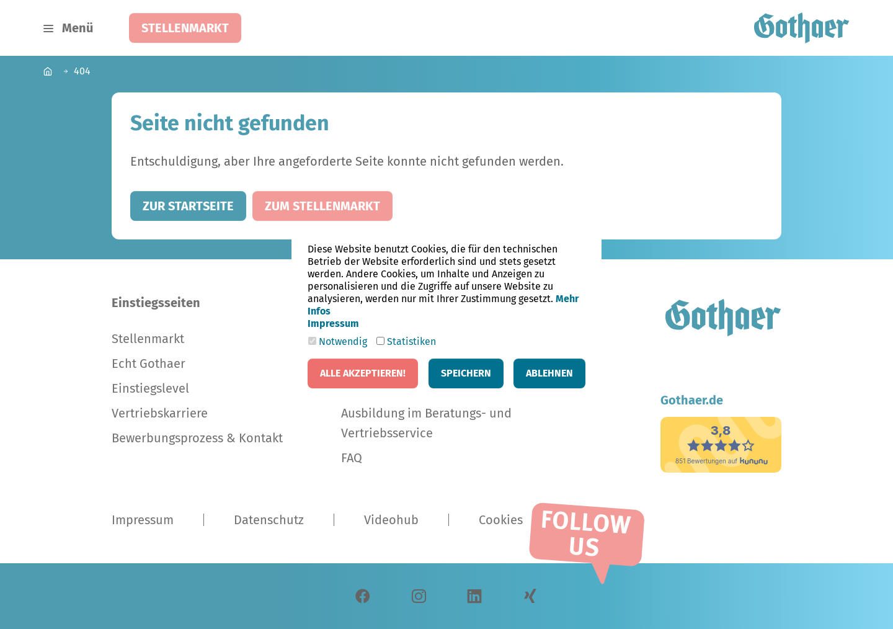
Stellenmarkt (185, 27)
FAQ (351, 457)
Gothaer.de (691, 400)
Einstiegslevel (150, 388)
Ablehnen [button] (549, 373)
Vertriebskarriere (160, 413)
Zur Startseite (188, 206)
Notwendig (337, 341)
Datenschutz (269, 520)
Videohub (391, 520)
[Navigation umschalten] (68, 27)
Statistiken (406, 341)
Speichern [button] (466, 373)
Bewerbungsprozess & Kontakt (197, 437)
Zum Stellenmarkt (322, 206)
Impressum (143, 520)
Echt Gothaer (148, 363)
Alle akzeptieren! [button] (363, 373)
